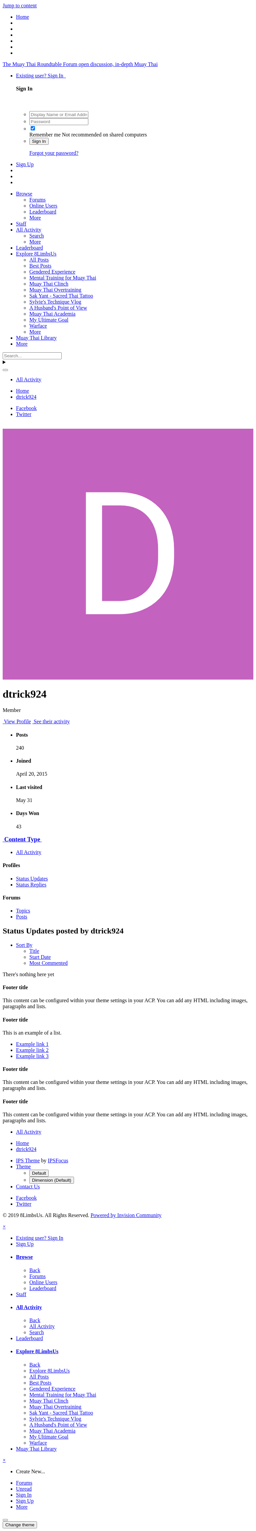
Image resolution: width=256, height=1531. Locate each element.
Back (34, 1270)
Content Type (22, 839)
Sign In (39, 141)
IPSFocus (58, 1160)
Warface (38, 326)
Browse (24, 194)
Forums (37, 200)
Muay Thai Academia (52, 314)
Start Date (40, 957)
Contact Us (28, 1186)
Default (39, 1173)
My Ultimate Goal (48, 320)
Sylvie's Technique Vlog (55, 302)
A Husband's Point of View (58, 308)
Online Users (43, 206)
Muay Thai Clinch (48, 284)
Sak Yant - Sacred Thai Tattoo (61, 296)
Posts (21, 916)
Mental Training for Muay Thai (62, 278)
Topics (23, 910)
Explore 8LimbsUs (36, 254)
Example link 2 (32, 1050)
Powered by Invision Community (126, 1215)
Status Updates (32, 878)
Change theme (19, 1524)
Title (34, 951)
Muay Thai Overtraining (55, 290)
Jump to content (20, 5)
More (35, 218)
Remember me (45, 134)
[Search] (32, 355)
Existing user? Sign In (41, 75)
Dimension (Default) (51, 1180)
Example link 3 (32, 1056)
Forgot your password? (53, 153)
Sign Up (25, 164)
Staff (21, 224)
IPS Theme (28, 1160)
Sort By (24, 945)
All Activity (28, 230)
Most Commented (48, 963)
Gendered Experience (52, 272)
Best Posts (40, 266)
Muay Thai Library (36, 338)
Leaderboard (42, 212)
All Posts (39, 260)
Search (36, 236)
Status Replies (31, 884)
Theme (23, 1166)
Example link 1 (32, 1044)
